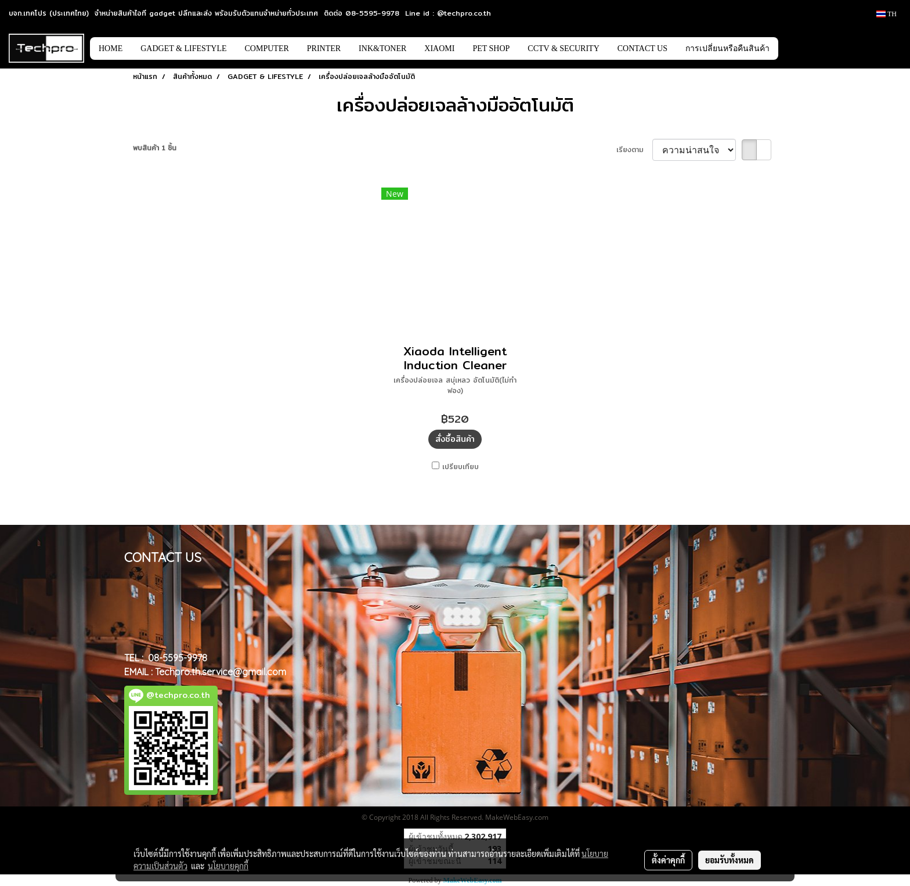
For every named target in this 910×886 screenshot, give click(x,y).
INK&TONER (382, 48)
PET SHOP (491, 48)
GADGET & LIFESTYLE (183, 48)
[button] (795, 48)
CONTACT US (642, 48)
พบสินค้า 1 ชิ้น (154, 148)
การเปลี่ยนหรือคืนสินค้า (727, 48)
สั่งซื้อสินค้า (455, 439)
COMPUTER (267, 48)
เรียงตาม (634, 150)
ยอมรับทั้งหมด (729, 860)
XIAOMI (439, 48)
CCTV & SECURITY (563, 48)
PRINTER (324, 48)
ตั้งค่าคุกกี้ (668, 860)
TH (886, 14)
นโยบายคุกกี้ (228, 865)
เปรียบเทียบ (460, 467)
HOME (110, 48)
